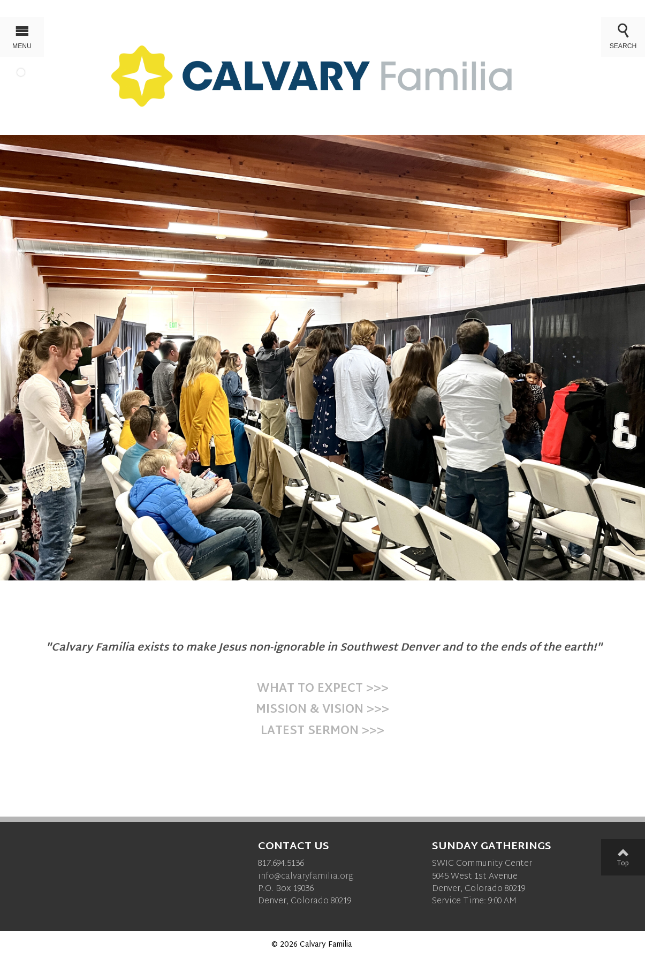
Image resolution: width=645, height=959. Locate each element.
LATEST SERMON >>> (322, 731)
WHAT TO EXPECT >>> (323, 689)
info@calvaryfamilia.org (305, 877)
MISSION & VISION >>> (322, 710)
